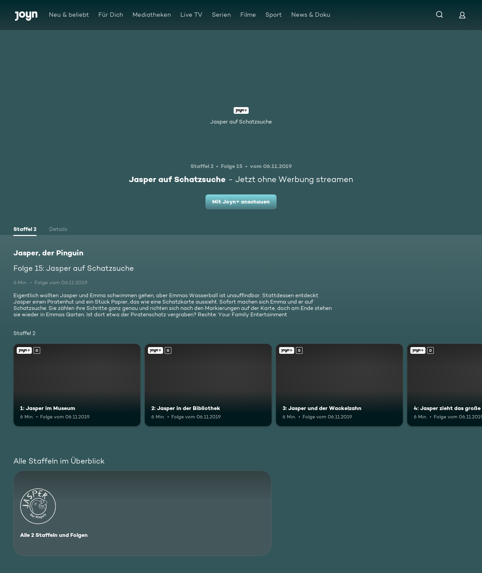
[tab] (25, 230)
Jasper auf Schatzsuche (241, 121)
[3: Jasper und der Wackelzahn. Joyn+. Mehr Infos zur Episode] (339, 385)
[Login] (462, 15)
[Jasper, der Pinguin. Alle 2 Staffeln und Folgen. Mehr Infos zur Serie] (142, 513)
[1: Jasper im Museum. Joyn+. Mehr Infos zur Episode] (77, 385)
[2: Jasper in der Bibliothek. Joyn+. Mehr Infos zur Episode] (208, 385)
